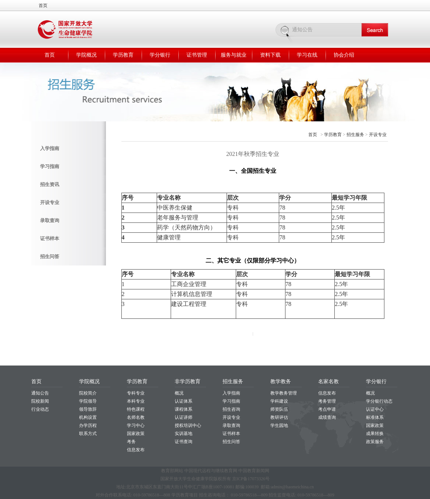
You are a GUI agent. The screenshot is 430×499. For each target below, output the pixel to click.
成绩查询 (327, 417)
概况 (179, 393)
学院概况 (86, 55)
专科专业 (136, 393)
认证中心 (375, 409)
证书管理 (196, 55)
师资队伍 (279, 409)
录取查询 (49, 220)
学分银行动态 (379, 401)
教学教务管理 (283, 393)
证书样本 (49, 238)
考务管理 (327, 401)
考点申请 (327, 409)
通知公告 (40, 393)
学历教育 (123, 55)
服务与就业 (233, 55)
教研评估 (279, 417)
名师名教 (136, 417)
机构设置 (88, 417)
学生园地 (279, 425)
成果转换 (375, 433)
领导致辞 (88, 409)
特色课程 (136, 409)
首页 (43, 5)
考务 (131, 441)
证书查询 (183, 441)
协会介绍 (344, 55)
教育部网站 (172, 470)
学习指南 (49, 166)
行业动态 (40, 409)
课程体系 (183, 409)
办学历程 (88, 425)
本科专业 (136, 401)
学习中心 (136, 425)
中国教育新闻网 (253, 470)
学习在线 (307, 55)
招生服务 (355, 134)
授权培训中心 (188, 425)
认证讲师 (183, 417)
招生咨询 (231, 409)
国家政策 (136, 433)
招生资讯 (49, 184)
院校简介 (88, 393)
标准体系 (375, 417)
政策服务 (375, 441)
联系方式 (88, 433)
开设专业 (49, 202)
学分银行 (160, 55)
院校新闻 (40, 401)
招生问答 (49, 256)
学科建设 (279, 401)
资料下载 (270, 55)
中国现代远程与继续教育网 (210, 470)
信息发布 (136, 449)
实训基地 (183, 433)
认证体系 (183, 401)
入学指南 (49, 148)
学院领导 (88, 401)
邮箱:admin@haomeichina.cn (287, 486)
